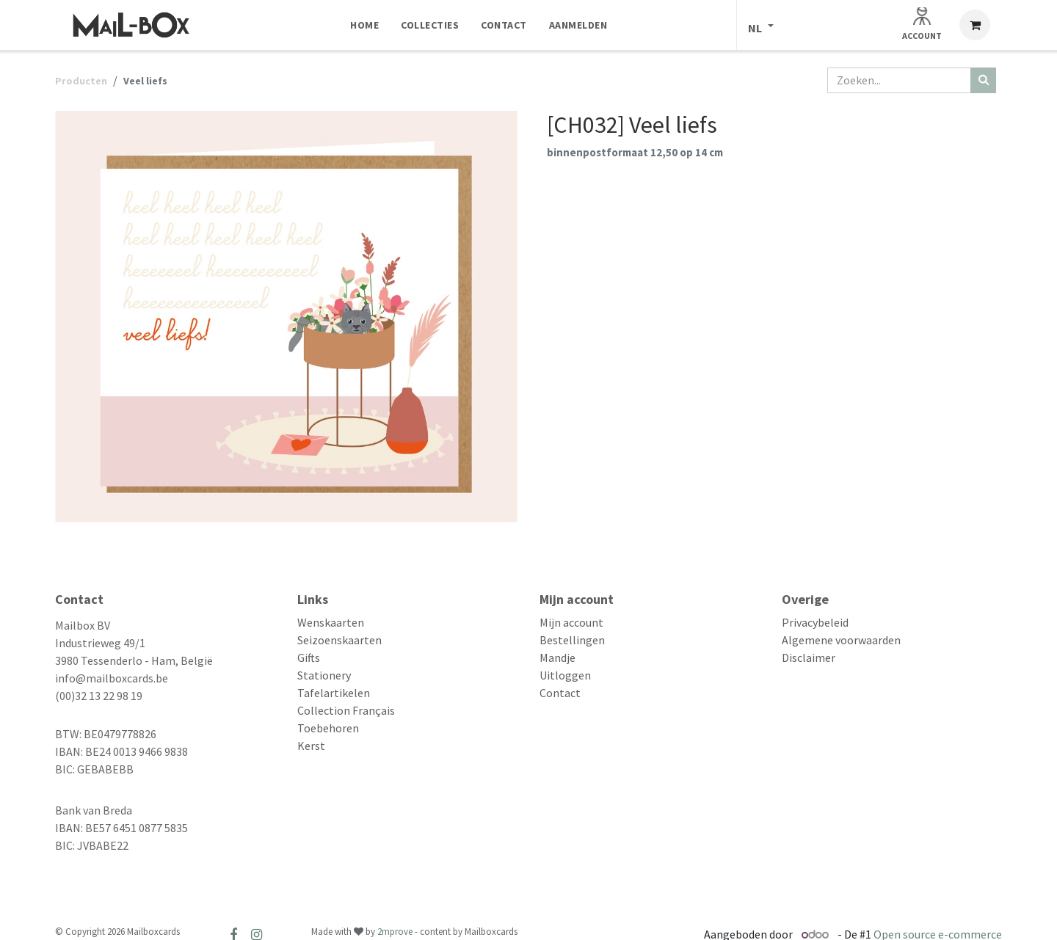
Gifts (308, 657)
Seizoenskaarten (339, 640)
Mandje (557, 657)
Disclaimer (808, 657)
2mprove (395, 931)
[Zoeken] (983, 80)
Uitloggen (565, 675)
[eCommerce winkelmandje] (974, 25)
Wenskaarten (330, 622)
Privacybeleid (815, 622)
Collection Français (346, 710)
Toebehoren (328, 728)
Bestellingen (572, 640)
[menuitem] (364, 25)
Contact (560, 692)
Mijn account (571, 622)
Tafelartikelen (333, 692)
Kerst (311, 745)
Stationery (324, 675)
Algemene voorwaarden (841, 640)
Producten (81, 80)
